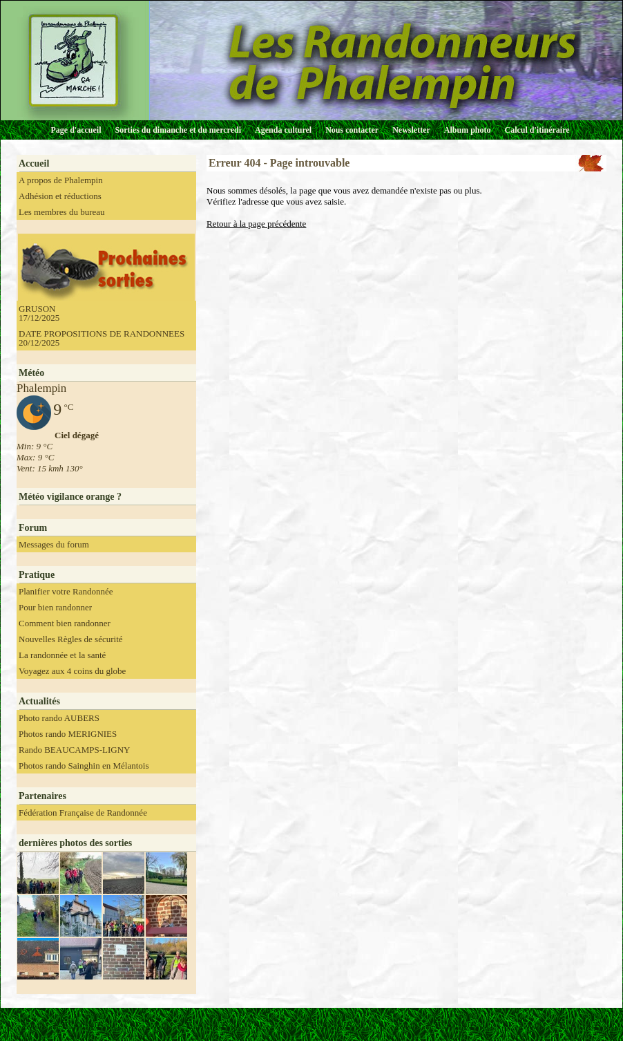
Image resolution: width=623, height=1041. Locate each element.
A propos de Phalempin (61, 180)
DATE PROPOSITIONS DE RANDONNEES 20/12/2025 (101, 338)
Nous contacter (351, 130)
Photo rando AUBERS (59, 718)
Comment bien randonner (65, 623)
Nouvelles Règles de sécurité (71, 639)
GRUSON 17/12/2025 (39, 313)
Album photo (467, 130)
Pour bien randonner (55, 607)
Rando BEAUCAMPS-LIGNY (74, 749)
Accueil (34, 163)
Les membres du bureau (62, 212)
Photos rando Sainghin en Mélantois (84, 765)
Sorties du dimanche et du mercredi (178, 130)
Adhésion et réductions (60, 196)
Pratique (37, 575)
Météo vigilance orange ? (70, 496)
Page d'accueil (76, 130)
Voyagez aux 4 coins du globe (72, 671)
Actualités (39, 701)
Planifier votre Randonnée (66, 591)
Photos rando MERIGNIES (68, 734)
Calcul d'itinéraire (536, 130)
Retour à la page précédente (256, 223)
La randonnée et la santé (62, 655)
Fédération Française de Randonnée (83, 812)
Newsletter (411, 130)
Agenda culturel (283, 130)
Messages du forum (54, 544)
